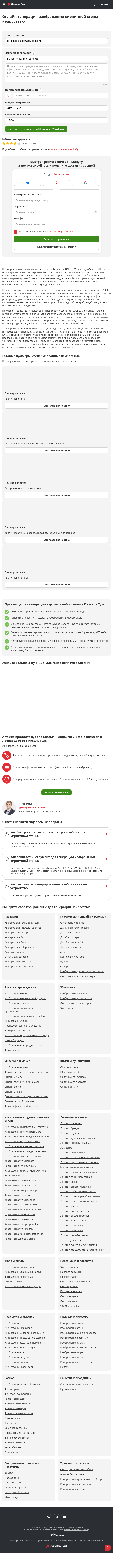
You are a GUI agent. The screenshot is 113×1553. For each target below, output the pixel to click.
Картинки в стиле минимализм (22, 1180)
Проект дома (12, 1477)
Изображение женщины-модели (23, 1272)
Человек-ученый (69, 1305)
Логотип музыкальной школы (77, 1138)
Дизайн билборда (70, 947)
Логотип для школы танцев (76, 1177)
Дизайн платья (13, 1281)
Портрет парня (69, 1276)
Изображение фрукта (17, 1357)
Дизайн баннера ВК (71, 942)
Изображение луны (71, 1328)
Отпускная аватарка (16, 956)
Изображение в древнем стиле (22, 1141)
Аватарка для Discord (17, 942)
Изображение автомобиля (75, 1484)
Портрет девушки (70, 1272)
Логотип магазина (71, 1123)
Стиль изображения (17, 114)
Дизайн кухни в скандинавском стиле (26, 1096)
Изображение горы (71, 1357)
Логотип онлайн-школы (74, 1235)
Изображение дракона (73, 993)
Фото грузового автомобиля (76, 1469)
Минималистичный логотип (76, 1167)
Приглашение (68, 1389)
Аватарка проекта (15, 952)
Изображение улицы (17, 1021)
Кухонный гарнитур (16, 1487)
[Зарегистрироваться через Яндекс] (56, 183)
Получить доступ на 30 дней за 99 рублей (36, 129)
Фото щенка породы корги (75, 1003)
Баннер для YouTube (72, 956)
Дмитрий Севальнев (32, 807)
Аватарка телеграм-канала (20, 966)
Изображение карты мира (20, 1347)
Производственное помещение (23, 1025)
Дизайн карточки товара (74, 927)
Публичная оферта (45, 1540)
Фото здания (12, 1050)
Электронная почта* (26, 194)
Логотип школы (69, 1181)
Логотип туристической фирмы (78, 1245)
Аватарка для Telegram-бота (21, 947)
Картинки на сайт (15, 1398)
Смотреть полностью (56, 405)
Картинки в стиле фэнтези (20, 1214)
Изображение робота (72, 1489)
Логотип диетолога (71, 1225)
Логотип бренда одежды (74, 1211)
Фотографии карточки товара (77, 976)
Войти (104, 4)
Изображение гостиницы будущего (25, 998)
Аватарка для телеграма (19, 961)
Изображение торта (16, 1323)
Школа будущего (14, 1040)
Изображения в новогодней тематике (27, 1127)
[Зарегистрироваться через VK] (27, 183)
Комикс (9, 1473)
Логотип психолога (71, 1230)
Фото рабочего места (17, 1030)
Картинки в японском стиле (21, 1204)
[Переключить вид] (95, 212)
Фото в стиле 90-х (15, 1442)
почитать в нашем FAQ (64, 149)
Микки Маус (11, 1497)
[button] (108, 1548)
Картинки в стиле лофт (18, 1195)
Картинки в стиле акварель (20, 1185)
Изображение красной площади (23, 1384)
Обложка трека (69, 1067)
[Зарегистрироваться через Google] (85, 183)
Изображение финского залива (78, 1332)
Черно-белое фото (15, 1447)
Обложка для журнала (73, 1077)
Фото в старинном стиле (19, 1413)
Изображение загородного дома (24, 1045)
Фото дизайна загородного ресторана (27, 1072)
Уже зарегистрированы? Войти (56, 246)
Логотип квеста (69, 1206)
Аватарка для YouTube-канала (22, 922)
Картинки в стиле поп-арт (19, 1160)
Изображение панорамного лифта (25, 1016)
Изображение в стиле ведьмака (23, 1131)
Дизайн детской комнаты (19, 1101)
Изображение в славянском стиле (24, 1146)
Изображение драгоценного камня (25, 1342)
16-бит (56, 120)
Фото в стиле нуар (15, 1408)
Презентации (12, 1418)
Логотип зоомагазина (73, 1220)
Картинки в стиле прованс (20, 1199)
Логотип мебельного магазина (78, 1191)
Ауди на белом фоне (72, 1474)
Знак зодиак (11, 1452)
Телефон (19, 218)
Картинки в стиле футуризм (20, 1165)
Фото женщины (69, 1296)
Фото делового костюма (19, 1276)
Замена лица (12, 1423)
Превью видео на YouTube (20, 1432)
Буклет (64, 961)
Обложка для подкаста (73, 1081)
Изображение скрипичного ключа (24, 1332)
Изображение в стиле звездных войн (26, 1156)
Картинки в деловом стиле (20, 1238)
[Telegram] (56, 1517)
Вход (47, 174)
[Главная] (16, 4)
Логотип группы (69, 1133)
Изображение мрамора (18, 1328)
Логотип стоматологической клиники (82, 1249)
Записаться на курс (56, 792)
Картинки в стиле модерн (19, 1229)
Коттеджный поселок (17, 1492)
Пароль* (19, 206)
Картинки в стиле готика (19, 1219)
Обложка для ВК (69, 1072)
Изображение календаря (19, 1367)
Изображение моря (71, 1352)
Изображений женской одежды (23, 1286)
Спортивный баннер (72, 922)
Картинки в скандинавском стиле (24, 1233)
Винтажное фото (14, 1175)
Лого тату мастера (71, 1240)
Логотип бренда (69, 1128)
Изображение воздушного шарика (25, 1337)
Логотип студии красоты (74, 1215)
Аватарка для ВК (14, 937)
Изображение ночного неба (76, 1362)
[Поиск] (93, 4)
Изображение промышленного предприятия (23, 1010)
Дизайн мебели (13, 1077)
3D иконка (66, 1147)
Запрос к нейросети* (18, 53)
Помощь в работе (95, 1540)
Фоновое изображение (18, 1394)
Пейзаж (64, 1367)
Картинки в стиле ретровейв (21, 1224)
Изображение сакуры (72, 1342)
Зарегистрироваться (56, 239)
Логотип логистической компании (80, 1157)
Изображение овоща (17, 1362)
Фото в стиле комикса (17, 1403)
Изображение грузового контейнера (81, 1479)
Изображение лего (15, 1352)
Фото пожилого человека (75, 1281)
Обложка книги (69, 1086)
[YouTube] (64, 1517)
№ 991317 (30, 1540)
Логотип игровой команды (75, 1142)
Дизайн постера (69, 937)
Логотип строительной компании (79, 1162)
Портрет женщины (71, 1291)
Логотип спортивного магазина (78, 1201)
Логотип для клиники (72, 1152)
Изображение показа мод (19, 1267)
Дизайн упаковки (70, 932)
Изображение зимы (71, 1323)
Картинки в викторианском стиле (24, 1209)
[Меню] (4, 4)
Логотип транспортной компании (80, 1196)
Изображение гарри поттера (21, 1190)
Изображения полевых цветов (78, 1347)
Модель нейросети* (17, 102)
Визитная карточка (16, 1428)
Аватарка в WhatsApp (17, 932)
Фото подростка (69, 1267)
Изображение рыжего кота (76, 998)
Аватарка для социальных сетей (23, 927)
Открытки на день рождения (76, 1384)
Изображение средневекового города (27, 1035)
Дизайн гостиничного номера (22, 1081)
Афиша (64, 952)
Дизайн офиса (13, 1086)
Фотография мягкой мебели (21, 1106)
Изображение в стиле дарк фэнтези (25, 1151)
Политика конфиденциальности (70, 1540)
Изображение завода (17, 1003)
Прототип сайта (14, 1482)
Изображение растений (74, 1337)
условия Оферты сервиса (60, 231)
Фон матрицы (13, 1389)
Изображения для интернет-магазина (82, 971)
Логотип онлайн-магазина (75, 1186)
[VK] (49, 1517)
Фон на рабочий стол (17, 1437)
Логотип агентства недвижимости (80, 1172)
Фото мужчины (69, 1286)
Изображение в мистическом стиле (25, 1170)
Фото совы (66, 1008)
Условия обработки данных (76, 1529)
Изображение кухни (16, 1067)
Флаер (64, 966)
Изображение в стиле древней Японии (27, 1136)
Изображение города (17, 993)
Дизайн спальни (14, 1091)
